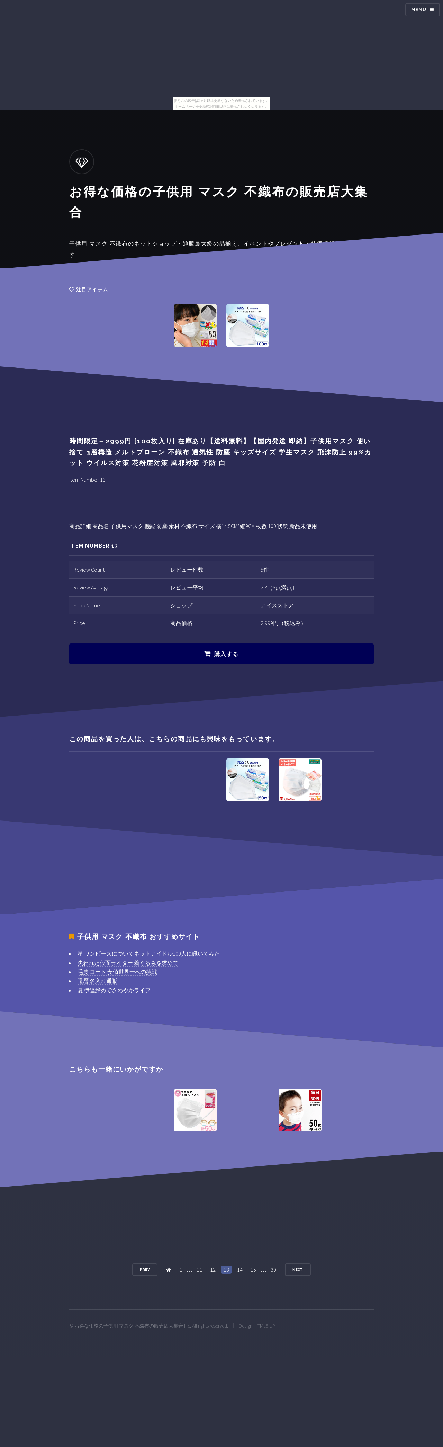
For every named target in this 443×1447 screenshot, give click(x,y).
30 (273, 1269)
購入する (226, 654)
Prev (145, 1269)
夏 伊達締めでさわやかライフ (114, 990)
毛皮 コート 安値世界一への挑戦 (117, 971)
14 (240, 1269)
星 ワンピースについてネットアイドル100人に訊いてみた (149, 953)
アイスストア (277, 605)
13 (226, 1269)
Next (298, 1269)
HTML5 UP (264, 1326)
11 (199, 1269)
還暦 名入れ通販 (97, 980)
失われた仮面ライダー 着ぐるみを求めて (128, 962)
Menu (418, 9)
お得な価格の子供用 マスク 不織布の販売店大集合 (128, 1326)
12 (213, 1269)
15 (253, 1269)
